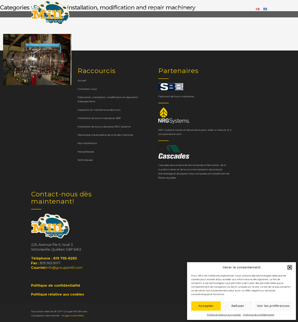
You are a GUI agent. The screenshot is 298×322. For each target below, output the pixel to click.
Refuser (237, 306)
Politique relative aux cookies (224, 314)
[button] (290, 267)
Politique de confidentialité (258, 314)
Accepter (206, 306)
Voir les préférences (273, 306)
